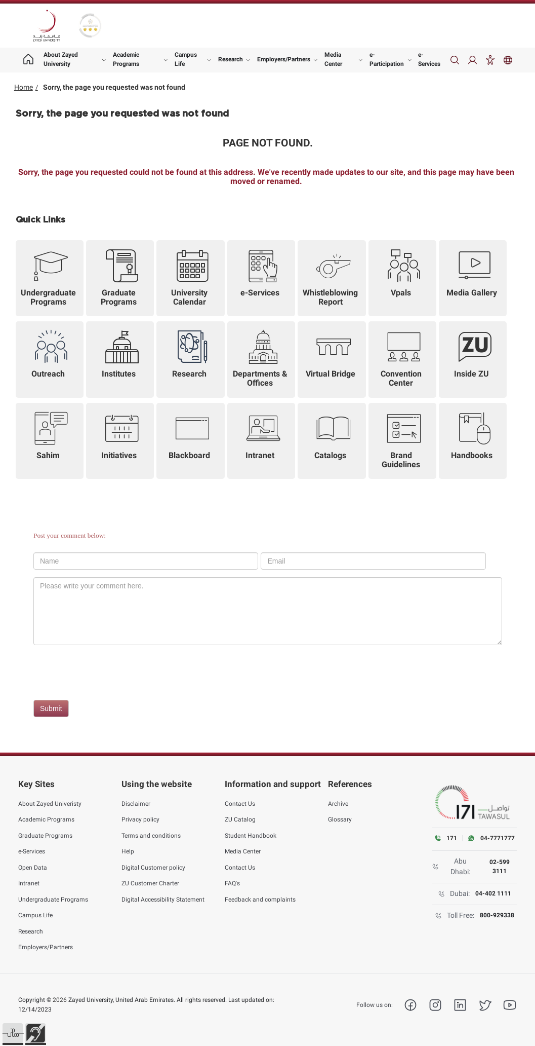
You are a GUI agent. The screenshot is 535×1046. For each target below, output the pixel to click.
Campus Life (186, 59)
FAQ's (232, 883)
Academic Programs (126, 59)
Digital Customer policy (153, 867)
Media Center (333, 59)
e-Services (429, 59)
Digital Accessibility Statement (162, 899)
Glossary (340, 819)
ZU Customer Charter (150, 883)
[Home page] (28, 60)
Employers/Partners (283, 59)
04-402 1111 (493, 893)
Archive (338, 803)
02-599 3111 (499, 866)
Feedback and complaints (260, 899)
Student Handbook (250, 835)
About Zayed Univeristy (49, 803)
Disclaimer (135, 803)
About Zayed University (61, 59)
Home (23, 87)
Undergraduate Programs (53, 899)
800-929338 (497, 915)
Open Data (32, 867)
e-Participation (386, 59)
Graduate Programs (45, 835)
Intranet (28, 883)
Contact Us (240, 803)
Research (230, 59)
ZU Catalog (240, 819)
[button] (13, 1033)
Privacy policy (140, 819)
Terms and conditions (151, 835)
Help (127, 851)
